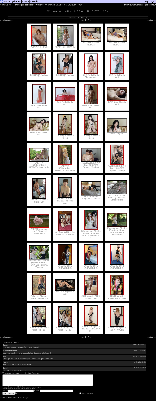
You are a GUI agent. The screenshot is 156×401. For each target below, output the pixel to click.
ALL (91, 20)
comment (8, 342)
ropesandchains (10, 351)
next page (151, 20)
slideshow (151, 5)
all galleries (27, 5)
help (17, 395)
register (17, 389)
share (16, 342)
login (11, 389)
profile (18, 5)
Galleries (40, 5)
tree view (128, 5)
